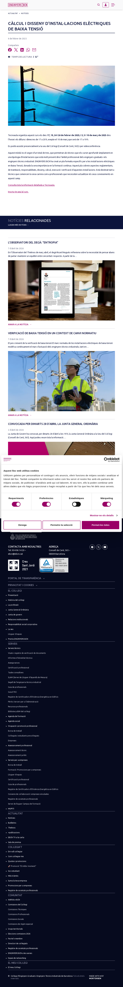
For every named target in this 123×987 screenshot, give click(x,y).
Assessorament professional (20, 745)
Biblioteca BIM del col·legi (19, 711)
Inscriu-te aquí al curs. (18, 192)
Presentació (13, 595)
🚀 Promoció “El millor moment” (22, 866)
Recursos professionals (18, 707)
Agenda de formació (17, 716)
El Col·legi (15, 590)
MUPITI (11, 809)
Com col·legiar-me (16, 856)
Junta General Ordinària (18, 610)
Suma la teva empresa (17, 881)
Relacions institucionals (18, 619)
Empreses (12, 741)
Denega (22, 525)
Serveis (12, 643)
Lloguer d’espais (15, 634)
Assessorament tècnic (17, 750)
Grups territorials (15, 929)
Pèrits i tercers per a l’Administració (23, 702)
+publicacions (14, 833)
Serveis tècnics (14, 648)
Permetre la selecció (61, 525)
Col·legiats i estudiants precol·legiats (23, 736)
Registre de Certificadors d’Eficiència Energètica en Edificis (33, 697)
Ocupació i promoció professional (22, 726)
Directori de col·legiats (17, 943)
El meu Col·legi (17, 962)
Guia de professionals (17, 687)
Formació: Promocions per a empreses (24, 770)
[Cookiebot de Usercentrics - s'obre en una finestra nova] (106, 459)
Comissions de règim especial (20, 924)
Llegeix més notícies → (18, 225)
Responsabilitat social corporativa (22, 624)
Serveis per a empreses (17, 760)
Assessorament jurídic (17, 755)
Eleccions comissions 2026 (19, 934)
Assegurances (14, 663)
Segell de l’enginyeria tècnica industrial (24, 682)
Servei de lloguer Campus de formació (24, 804)
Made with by (96, 977)
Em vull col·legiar (15, 852)
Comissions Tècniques (17, 909)
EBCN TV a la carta (16, 837)
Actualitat (13, 13)
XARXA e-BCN (14, 900)
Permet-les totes (100, 525)
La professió (13, 605)
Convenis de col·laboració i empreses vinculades (28, 794)
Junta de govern (15, 615)
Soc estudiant (14, 871)
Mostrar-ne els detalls (102, 515)
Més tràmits (13, 876)
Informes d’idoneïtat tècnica (20, 658)
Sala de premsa (14, 842)
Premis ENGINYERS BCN (18, 639)
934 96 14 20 (18, 550)
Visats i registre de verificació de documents (27, 653)
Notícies (25, 13)
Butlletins (12, 823)
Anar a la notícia (18, 324)
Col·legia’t (15, 847)
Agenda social (14, 721)
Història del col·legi (16, 600)
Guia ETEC (12, 692)
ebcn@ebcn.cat (15, 554)
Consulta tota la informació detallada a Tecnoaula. (31, 185)
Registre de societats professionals (23, 799)
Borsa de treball (15, 731)
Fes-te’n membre (15, 939)
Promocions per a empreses (20, 886)
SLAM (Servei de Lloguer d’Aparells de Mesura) (27, 677)
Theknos (11, 828)
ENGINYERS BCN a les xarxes (20, 953)
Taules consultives (15, 673)
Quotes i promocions (17, 861)
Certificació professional (18, 668)
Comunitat (15, 895)
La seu (10, 629)
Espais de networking (17, 958)
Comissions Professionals (18, 914)
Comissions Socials (16, 919)
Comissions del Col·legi (17, 905)
